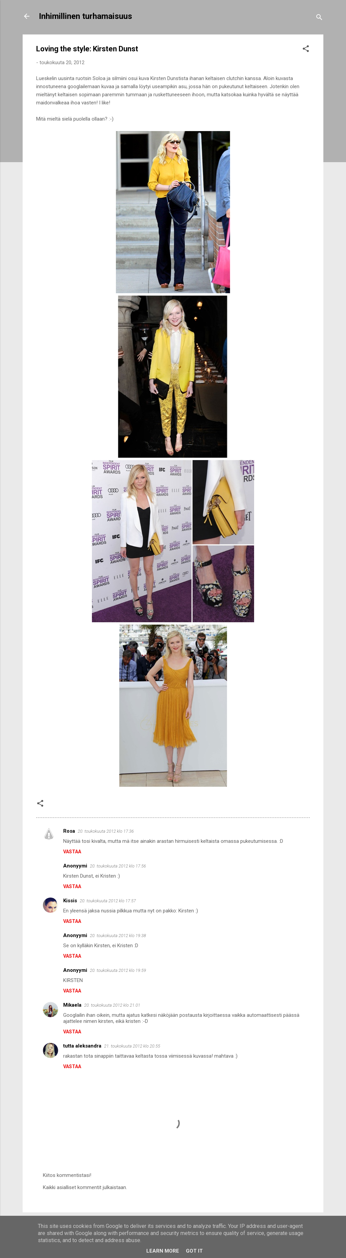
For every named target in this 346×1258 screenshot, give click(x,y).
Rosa (69, 831)
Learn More (162, 1251)
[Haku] (319, 18)
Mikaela (72, 1005)
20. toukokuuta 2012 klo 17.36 (106, 831)
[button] (306, 50)
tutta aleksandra (82, 1046)
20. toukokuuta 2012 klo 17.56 (118, 866)
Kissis (70, 901)
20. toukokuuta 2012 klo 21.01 (112, 1005)
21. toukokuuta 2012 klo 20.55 (132, 1046)
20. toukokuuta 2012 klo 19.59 (118, 970)
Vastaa (72, 851)
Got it (194, 1251)
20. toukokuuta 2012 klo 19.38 (118, 935)
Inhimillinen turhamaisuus (85, 16)
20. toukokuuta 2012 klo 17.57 (108, 900)
